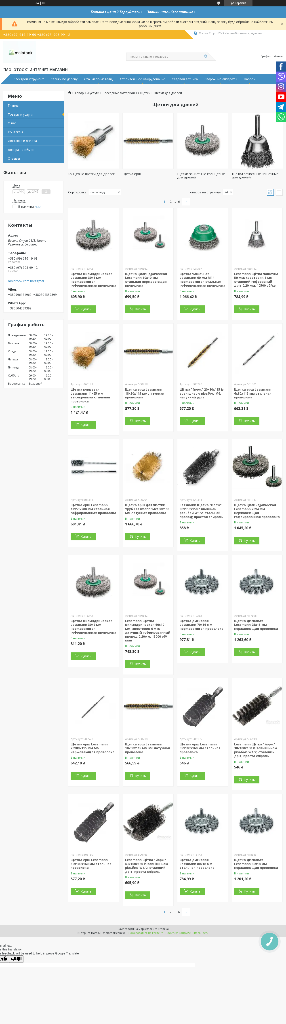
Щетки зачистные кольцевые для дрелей (201, 175)
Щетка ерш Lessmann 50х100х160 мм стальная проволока (91, 864)
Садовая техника (185, 79)
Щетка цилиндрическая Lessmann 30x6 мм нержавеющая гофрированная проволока (93, 280)
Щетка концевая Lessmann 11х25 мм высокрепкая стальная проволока (90, 395)
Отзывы (14, 158)
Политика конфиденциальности (187, 933)
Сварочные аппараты (220, 79)
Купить (86, 309)
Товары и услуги (20, 114)
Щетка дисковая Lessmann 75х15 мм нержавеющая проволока (256, 625)
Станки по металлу (98, 79)
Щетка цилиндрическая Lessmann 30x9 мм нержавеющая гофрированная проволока (93, 627)
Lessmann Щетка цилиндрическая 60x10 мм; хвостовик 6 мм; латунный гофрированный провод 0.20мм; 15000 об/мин (147, 631)
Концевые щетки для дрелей (91, 173)
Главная (14, 105)
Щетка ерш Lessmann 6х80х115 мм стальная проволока (252, 393)
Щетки (145, 93)
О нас (12, 123)
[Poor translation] (16, 959)
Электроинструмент (28, 79)
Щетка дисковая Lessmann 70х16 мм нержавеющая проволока (201, 625)
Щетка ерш (131, 173)
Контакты (15, 132)
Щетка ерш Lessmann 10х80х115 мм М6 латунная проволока (147, 748)
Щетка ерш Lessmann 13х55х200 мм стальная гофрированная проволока (93, 509)
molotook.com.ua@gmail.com (27, 281)
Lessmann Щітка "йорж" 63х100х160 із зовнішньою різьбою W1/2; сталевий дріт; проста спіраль (146, 866)
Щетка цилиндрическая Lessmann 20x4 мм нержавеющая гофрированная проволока (257, 511)
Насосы (249, 79)
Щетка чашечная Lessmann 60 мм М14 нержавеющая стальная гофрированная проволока (202, 280)
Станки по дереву (64, 79)
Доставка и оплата (22, 141)
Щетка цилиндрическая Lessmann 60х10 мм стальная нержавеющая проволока (146, 280)
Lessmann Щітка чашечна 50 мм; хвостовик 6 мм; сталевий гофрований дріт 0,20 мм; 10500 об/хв (256, 280)
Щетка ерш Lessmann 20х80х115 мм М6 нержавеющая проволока (92, 748)
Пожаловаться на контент (145, 933)
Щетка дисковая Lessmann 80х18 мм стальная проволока (197, 864)
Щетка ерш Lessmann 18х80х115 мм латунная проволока (144, 393)
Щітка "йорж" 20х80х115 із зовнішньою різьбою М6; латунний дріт (202, 393)
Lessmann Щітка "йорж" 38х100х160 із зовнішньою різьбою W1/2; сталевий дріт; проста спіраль (255, 750)
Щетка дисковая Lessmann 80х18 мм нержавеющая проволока (256, 864)
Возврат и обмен (21, 150)
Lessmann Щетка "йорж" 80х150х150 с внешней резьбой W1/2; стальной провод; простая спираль (201, 511)
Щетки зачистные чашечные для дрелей (255, 175)
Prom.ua (163, 929)
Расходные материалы (120, 93)
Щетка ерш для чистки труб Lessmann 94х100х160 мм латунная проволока (147, 509)
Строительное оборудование (142, 79)
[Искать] (205, 57)
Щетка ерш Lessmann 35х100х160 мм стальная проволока (200, 748)
